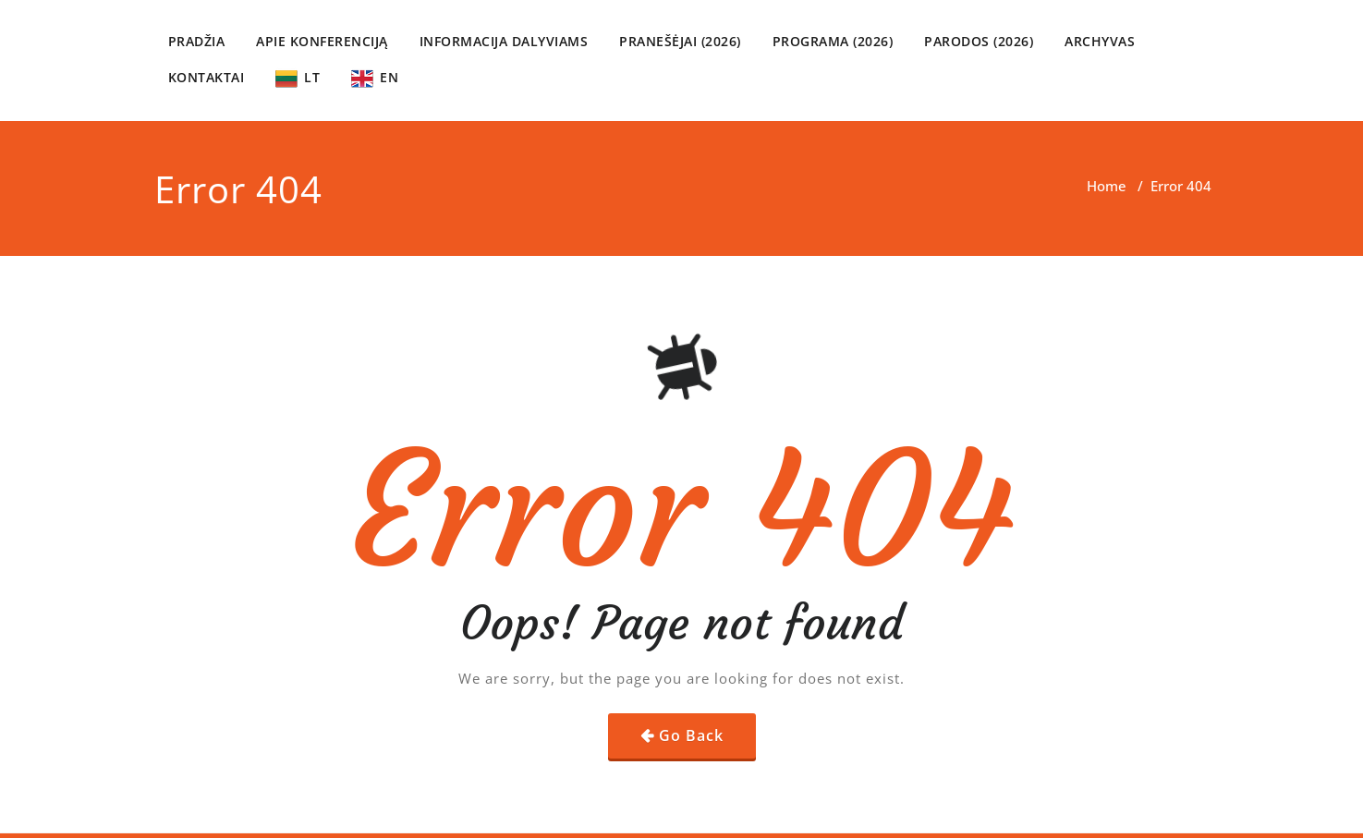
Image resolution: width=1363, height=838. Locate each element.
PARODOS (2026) (978, 41)
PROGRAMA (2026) (833, 41)
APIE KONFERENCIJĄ (322, 41)
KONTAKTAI (206, 77)
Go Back (691, 735)
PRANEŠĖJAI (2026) (680, 41)
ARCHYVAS (1100, 41)
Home (1106, 185)
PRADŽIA (196, 41)
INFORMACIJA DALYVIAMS (504, 41)
